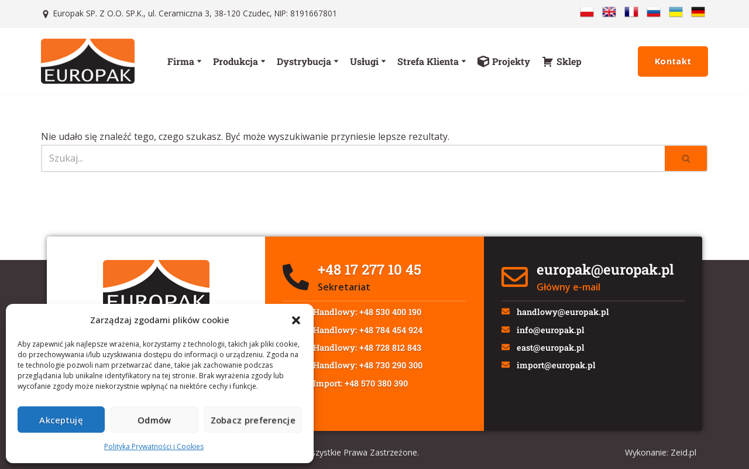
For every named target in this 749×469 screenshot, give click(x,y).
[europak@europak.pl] (514, 277)
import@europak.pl (558, 370)
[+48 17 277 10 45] (296, 277)
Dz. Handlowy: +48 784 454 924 (362, 331)
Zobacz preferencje (253, 420)
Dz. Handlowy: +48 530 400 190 (362, 312)
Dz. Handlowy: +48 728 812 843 (362, 351)
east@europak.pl (553, 351)
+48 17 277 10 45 (369, 269)
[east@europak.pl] (506, 352)
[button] (296, 320)
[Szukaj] (353, 159)
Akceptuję (61, 420)
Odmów (154, 420)
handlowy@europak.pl (565, 312)
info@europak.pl (553, 331)
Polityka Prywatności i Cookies (154, 446)
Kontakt (673, 61)
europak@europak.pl (605, 269)
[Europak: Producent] (88, 61)
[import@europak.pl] (506, 371)
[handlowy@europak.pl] (506, 313)
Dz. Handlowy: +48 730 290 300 (362, 370)
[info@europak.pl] (506, 332)
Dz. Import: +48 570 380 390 (355, 389)
